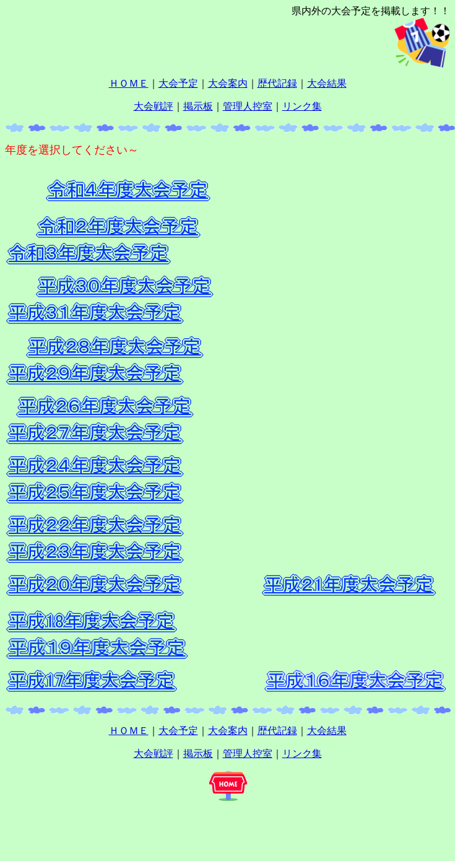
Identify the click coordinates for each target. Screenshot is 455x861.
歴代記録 (277, 83)
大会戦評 (153, 106)
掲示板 (198, 106)
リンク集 (302, 106)
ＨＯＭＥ (129, 83)
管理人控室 (247, 106)
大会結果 (327, 83)
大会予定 (178, 83)
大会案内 (228, 83)
